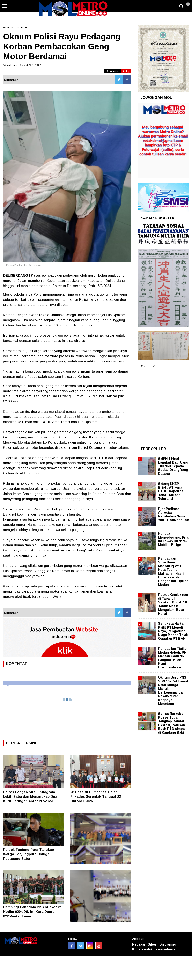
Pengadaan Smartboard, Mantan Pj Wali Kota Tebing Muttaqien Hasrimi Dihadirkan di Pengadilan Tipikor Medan (173, 571)
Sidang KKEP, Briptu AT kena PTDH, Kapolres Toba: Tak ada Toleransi (170, 491)
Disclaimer (167, 944)
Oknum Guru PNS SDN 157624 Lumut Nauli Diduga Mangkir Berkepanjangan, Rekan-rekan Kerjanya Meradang (173, 690)
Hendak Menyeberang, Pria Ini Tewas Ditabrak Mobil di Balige (173, 539)
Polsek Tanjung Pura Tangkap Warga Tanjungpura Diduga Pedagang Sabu (28, 854)
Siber (152, 944)
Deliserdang (21, 27)
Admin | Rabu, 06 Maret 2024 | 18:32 (22, 65)
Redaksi (138, 944)
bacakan (112, 71)
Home (6, 27)
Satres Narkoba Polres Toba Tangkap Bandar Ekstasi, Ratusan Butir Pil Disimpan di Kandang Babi (172, 723)
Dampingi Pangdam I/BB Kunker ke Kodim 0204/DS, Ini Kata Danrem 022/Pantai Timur (32, 911)
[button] (188, 2)
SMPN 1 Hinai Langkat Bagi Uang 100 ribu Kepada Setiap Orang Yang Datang (173, 466)
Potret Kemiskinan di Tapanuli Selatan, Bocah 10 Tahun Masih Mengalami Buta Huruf (173, 604)
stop (126, 71)
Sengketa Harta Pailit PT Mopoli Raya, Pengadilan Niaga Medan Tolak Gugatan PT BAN (173, 631)
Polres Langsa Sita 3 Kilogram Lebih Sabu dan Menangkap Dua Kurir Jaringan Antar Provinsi (30, 796)
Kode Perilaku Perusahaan (153, 949)
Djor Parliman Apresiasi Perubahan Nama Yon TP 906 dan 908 (173, 514)
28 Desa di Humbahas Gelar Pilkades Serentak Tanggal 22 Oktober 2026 (95, 796)
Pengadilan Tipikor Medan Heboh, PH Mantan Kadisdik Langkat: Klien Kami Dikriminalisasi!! (173, 658)
